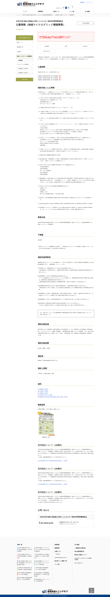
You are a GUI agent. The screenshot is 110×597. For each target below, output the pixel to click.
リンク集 (57, 564)
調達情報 (57, 548)
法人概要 (76, 544)
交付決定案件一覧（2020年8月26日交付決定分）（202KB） (53, 484)
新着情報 (57, 544)
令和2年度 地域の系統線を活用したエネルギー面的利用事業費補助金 (37, 15)
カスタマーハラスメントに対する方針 (83, 559)
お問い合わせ (46, 51)
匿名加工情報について (80, 554)
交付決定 (85, 46)
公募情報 (47, 46)
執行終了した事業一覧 (61, 561)
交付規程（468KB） (44, 391)
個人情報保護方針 (79, 551)
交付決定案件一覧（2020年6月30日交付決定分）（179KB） (53, 460)
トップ (18, 15)
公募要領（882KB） (44, 393)
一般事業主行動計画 (79, 548)
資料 (66, 46)
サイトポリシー (78, 563)
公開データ (58, 551)
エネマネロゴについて (61, 557)
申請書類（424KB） (44, 389)
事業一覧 (19, 544)
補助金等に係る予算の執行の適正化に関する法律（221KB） (53, 397)
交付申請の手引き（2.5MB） (46, 395)
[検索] (81, 7)
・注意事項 (57, 554)
